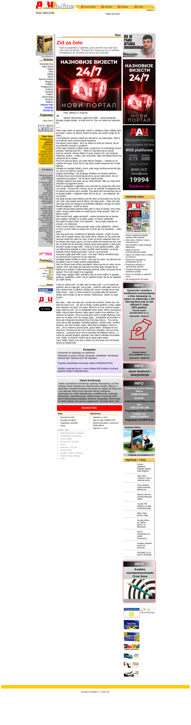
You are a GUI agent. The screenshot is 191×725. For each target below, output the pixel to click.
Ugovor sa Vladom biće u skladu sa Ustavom (139, 256)
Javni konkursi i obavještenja (139, 373)
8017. (150, 56)
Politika (49, 84)
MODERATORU (105, 363)
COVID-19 (48, 110)
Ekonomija (47, 97)
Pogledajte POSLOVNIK (139, 410)
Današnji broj (46, 64)
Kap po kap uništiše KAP (104, 420)
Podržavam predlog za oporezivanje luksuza (135, 265)
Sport (50, 76)
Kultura (49, 89)
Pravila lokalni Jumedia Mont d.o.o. (139, 311)
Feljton (49, 94)
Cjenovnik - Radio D (139, 316)
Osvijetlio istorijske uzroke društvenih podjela (137, 270)
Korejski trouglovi (68, 420)
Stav (51, 71)
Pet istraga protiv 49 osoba (137, 279)
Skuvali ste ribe (67, 417)
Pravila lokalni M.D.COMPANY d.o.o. (139, 353)
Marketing (108, 7)
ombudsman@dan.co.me (139, 401)
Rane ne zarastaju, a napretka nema (138, 275)
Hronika (49, 92)
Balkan (49, 102)
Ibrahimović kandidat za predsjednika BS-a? (136, 261)
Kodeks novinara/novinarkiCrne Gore (140, 573)
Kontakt (140, 7)
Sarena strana (46, 79)
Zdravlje (49, 107)
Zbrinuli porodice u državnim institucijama (106, 424)
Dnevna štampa (90, 7)
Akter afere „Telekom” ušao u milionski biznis (138, 241)
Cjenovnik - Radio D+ (139, 358)
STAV (62, 426)
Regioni (49, 81)
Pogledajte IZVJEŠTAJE (139, 420)
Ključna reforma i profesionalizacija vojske (136, 251)
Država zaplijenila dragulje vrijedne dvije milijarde (137, 236)
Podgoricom (47, 86)
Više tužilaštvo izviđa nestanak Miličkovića (139, 246)
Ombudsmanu (81, 371)
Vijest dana (47, 66)
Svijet (50, 69)
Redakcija (124, 7)
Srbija (50, 74)
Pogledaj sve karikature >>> (141, 455)
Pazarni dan (47, 104)
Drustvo (49, 99)
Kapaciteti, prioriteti (69, 423)
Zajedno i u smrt (100, 417)
